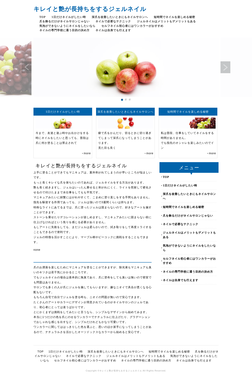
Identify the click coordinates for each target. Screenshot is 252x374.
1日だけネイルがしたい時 (69, 17)
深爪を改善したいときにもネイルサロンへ (120, 17)
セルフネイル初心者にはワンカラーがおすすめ (132, 26)
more (87, 153)
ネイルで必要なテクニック (113, 21)
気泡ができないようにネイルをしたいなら (67, 26)
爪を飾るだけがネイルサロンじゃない (64, 21)
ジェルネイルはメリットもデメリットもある (166, 21)
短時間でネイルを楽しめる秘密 (174, 17)
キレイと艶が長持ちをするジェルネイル (89, 9)
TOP (42, 17)
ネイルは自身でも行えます (113, 30)
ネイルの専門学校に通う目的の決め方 (64, 30)
